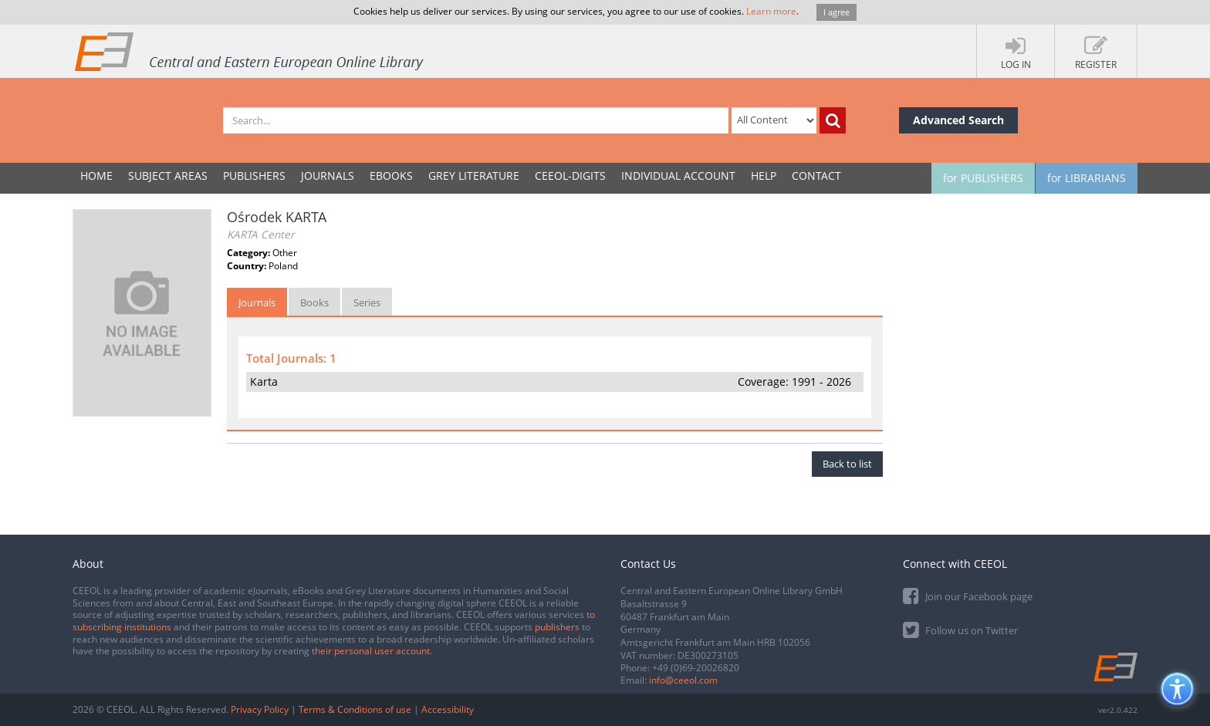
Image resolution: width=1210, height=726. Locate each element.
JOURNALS (327, 175)
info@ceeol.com (683, 680)
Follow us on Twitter (960, 629)
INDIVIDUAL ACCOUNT (678, 175)
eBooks (391, 175)
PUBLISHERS (254, 175)
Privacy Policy (260, 709)
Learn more (771, 11)
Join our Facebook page (968, 595)
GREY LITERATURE (473, 175)
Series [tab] (366, 302)
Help (763, 175)
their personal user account (371, 650)
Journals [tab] (256, 302)
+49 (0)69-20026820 (695, 667)
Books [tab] (314, 302)
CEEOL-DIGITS (570, 175)
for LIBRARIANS (1086, 178)
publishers (557, 626)
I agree (836, 12)
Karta (264, 381)
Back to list (847, 464)
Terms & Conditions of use (355, 709)
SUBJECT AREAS (168, 175)
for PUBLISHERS (983, 178)
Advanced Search (958, 120)
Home (96, 175)
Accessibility (447, 709)
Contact (816, 175)
